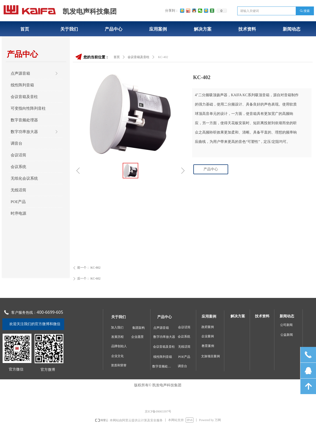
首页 (117, 57)
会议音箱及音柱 (138, 57)
